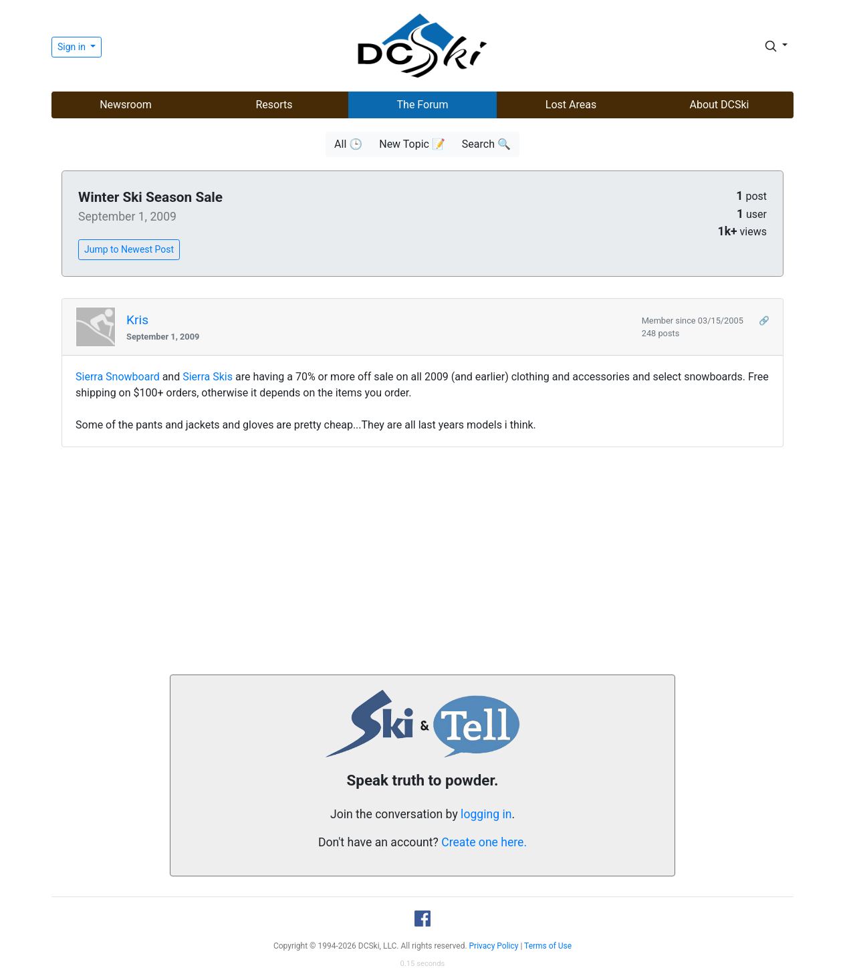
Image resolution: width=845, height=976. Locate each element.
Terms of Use (548, 946)
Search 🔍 (486, 144)
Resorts (273, 104)
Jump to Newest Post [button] (129, 249)
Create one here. (484, 842)
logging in (486, 814)
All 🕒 (348, 144)
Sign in (72, 46)
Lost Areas (571, 104)
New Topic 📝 (412, 144)
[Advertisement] (422, 560)
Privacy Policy (494, 946)
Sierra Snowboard (118, 376)
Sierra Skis (208, 376)
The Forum (423, 104)
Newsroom (126, 104)
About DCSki (719, 104)
